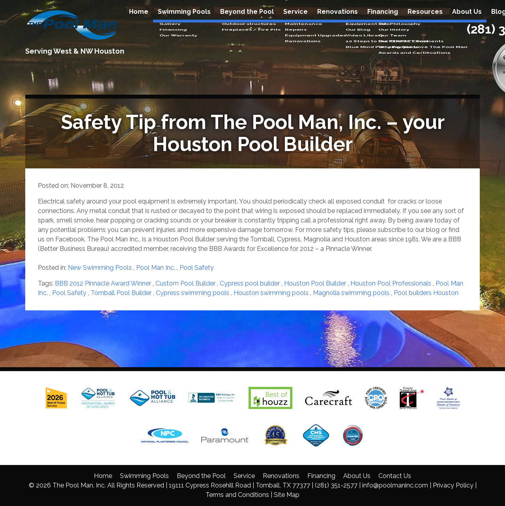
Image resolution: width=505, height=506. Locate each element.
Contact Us (394, 476)
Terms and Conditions (237, 495)
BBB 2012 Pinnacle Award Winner (103, 283)
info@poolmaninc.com (395, 485)
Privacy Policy (453, 485)
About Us (467, 20)
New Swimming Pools (100, 267)
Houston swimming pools (271, 293)
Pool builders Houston (426, 293)
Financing (382, 20)
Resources (425, 20)
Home (138, 20)
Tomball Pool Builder (121, 293)
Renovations (337, 20)
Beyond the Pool (247, 20)
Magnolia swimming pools (351, 293)
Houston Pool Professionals (390, 283)
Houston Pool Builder (315, 283)
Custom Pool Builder (185, 283)
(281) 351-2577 (336, 485)
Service (295, 20)
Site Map (286, 495)
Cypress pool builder (250, 283)
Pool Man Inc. (155, 267)
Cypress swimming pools (192, 293)
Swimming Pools (184, 20)
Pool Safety (197, 267)
